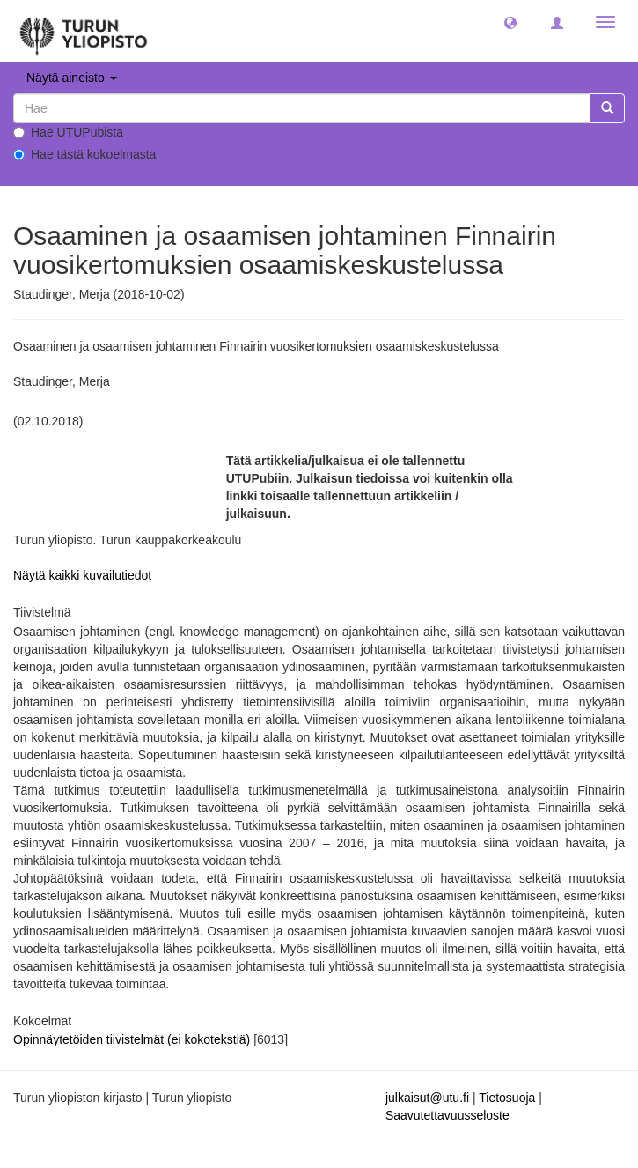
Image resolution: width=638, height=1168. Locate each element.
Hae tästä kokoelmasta (84, 154)
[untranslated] (301, 108)
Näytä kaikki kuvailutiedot (82, 575)
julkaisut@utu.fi (427, 1097)
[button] (510, 22)
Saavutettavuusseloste (447, 1115)
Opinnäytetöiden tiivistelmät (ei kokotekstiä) (133, 1039)
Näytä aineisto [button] (71, 77)
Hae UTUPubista (68, 132)
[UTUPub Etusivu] (83, 31)
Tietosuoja (507, 1097)
